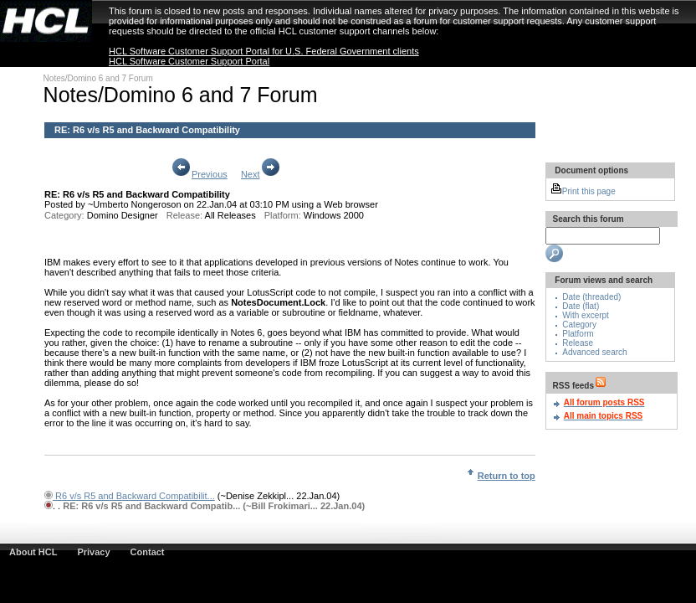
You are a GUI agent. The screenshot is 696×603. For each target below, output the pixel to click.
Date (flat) (580, 306)
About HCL (33, 552)
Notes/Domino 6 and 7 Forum (98, 78)
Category (579, 324)
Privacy (93, 552)
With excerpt (585, 315)
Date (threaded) (591, 297)
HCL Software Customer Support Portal (189, 61)
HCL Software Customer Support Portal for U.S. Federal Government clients (264, 51)
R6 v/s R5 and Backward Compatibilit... (134, 496)
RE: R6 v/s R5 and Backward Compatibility (147, 130)
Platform (577, 333)
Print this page (583, 191)
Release (577, 343)
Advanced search (594, 352)
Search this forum (587, 219)
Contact (147, 552)
